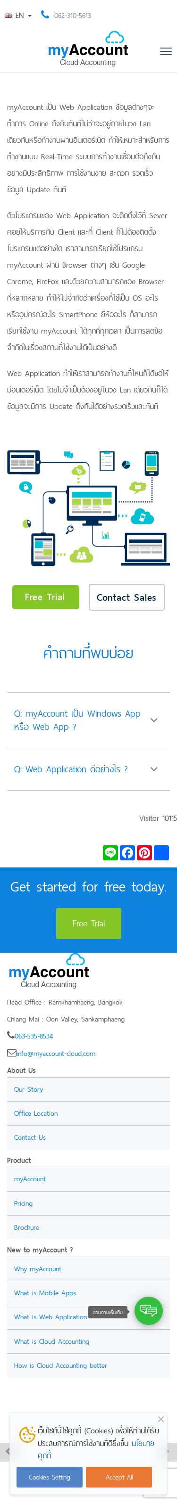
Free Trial (45, 597)
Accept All (119, 1477)
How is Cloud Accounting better (60, 1365)
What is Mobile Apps (45, 1293)
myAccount (30, 1179)
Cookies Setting (49, 1477)
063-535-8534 (34, 1036)
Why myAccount (37, 1269)
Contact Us (30, 1137)
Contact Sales (127, 597)
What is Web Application (50, 1317)
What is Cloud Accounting (51, 1341)
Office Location (36, 1113)
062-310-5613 (72, 15)
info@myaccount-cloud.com (56, 1053)
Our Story (28, 1089)
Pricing (23, 1203)
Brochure (26, 1227)
